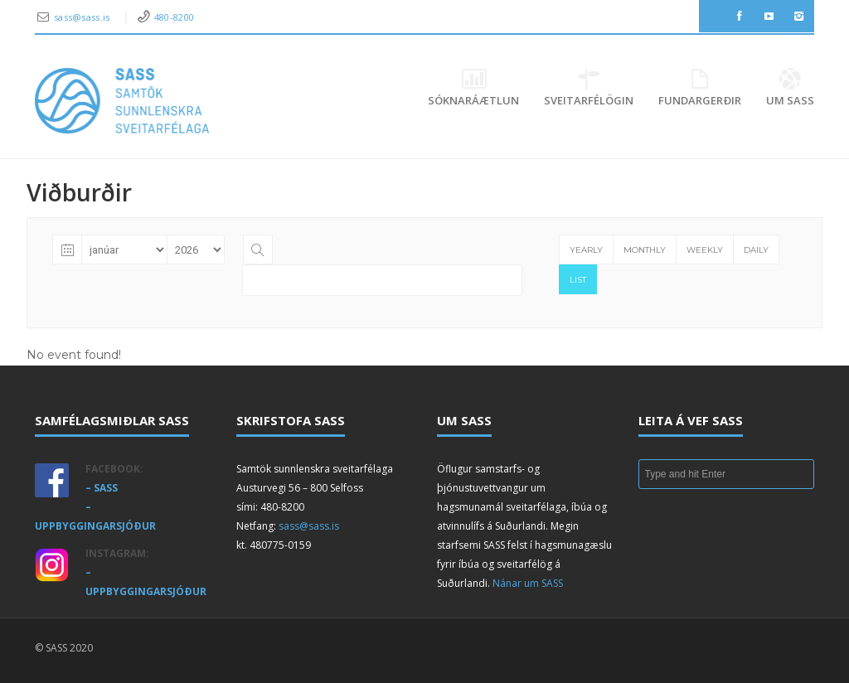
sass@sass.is (83, 17)
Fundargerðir (699, 89)
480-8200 (174, 17)
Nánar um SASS (527, 583)
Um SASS (790, 89)
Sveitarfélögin (588, 89)
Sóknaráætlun (473, 89)
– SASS (101, 488)
